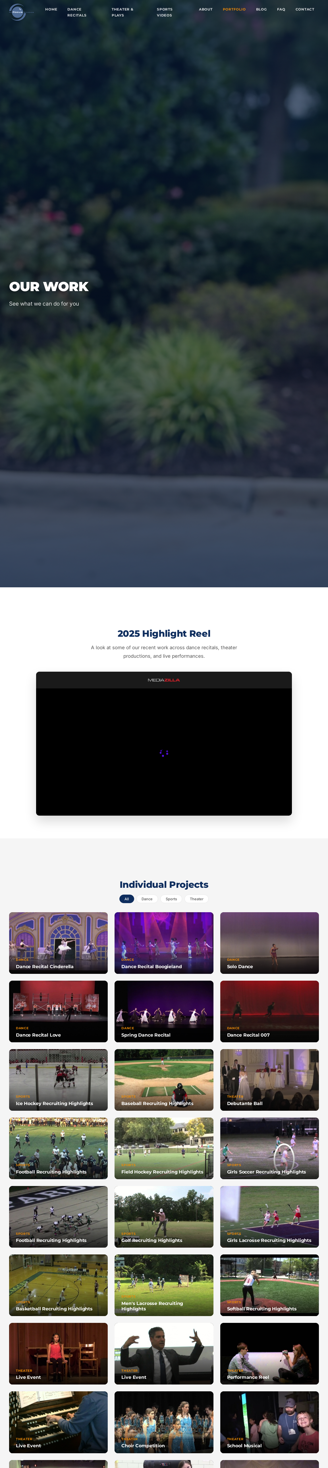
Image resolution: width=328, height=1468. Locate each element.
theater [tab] (197, 899)
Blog (261, 9)
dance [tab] (147, 899)
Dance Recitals (76, 12)
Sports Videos (165, 12)
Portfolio (234, 9)
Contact (305, 9)
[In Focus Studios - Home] (21, 12)
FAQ (281, 9)
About (206, 9)
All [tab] (126, 899)
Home (51, 9)
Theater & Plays (123, 12)
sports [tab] (171, 899)
